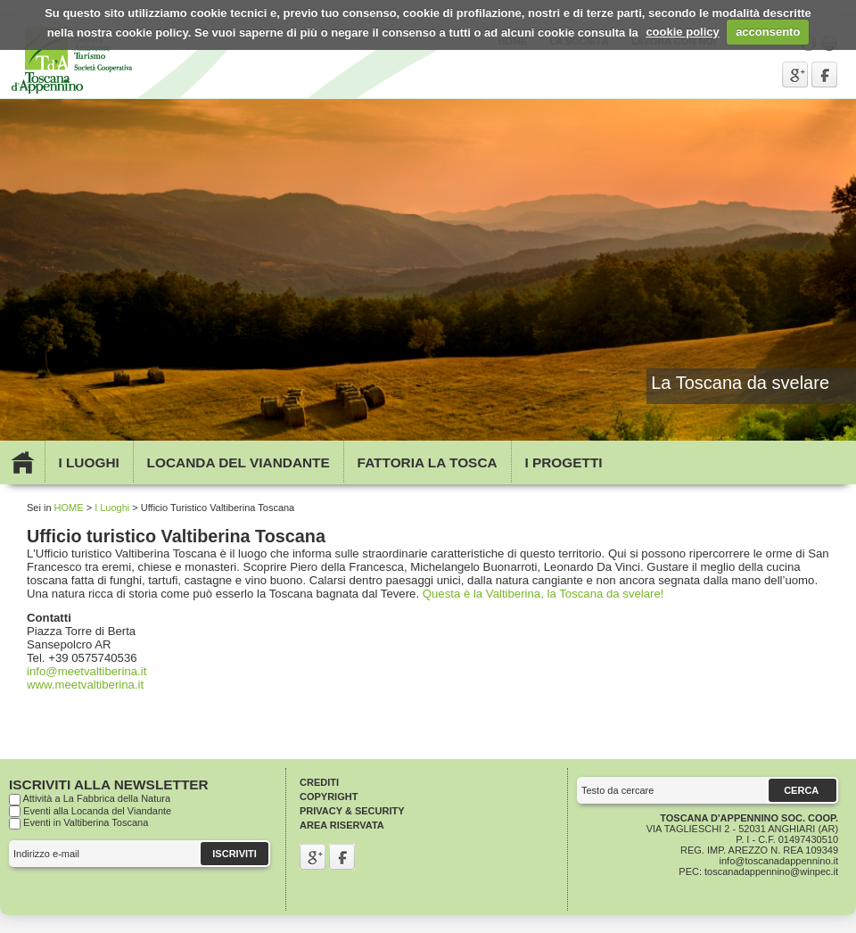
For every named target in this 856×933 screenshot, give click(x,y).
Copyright (329, 796)
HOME (69, 507)
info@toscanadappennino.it (779, 860)
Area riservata (342, 825)
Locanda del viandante (238, 462)
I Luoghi (88, 462)
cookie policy (682, 31)
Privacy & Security (352, 810)
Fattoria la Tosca (428, 462)
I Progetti (563, 462)
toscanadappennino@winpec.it (771, 871)
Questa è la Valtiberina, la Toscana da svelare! (543, 593)
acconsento (768, 31)
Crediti (319, 782)
